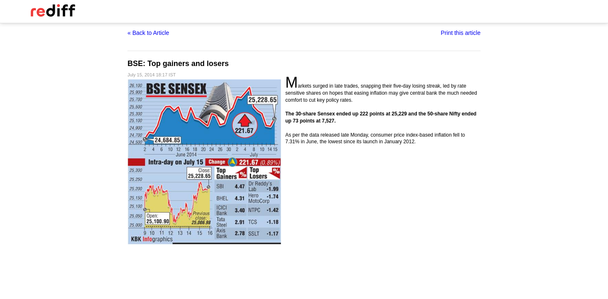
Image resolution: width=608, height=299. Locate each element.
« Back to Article (148, 32)
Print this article (461, 32)
